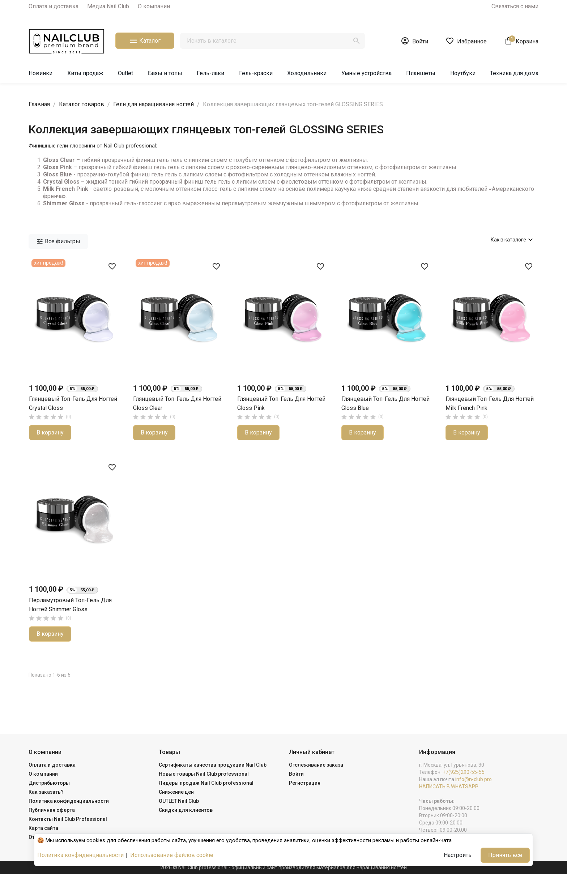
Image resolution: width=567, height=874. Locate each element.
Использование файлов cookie (171, 855)
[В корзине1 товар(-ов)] (521, 41)
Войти (296, 774)
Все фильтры (58, 241)
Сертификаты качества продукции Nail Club (213, 765)
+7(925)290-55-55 (464, 772)
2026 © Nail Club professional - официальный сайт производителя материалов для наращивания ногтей (283, 867)
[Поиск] (272, 41)
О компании (154, 6)
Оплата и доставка (53, 6)
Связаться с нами (514, 6)
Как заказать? (46, 792)
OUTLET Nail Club (179, 801)
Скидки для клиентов (186, 810)
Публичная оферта (52, 810)
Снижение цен (176, 792)
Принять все (505, 855)
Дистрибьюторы (49, 783)
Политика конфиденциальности (69, 801)
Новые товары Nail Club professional (204, 774)
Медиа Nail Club (108, 6)
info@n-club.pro (473, 779)
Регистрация (304, 783)
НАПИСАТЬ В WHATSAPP (448, 786)
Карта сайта (43, 828)
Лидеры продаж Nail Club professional (206, 783)
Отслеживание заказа (316, 765)
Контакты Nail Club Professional (68, 819)
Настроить (458, 855)
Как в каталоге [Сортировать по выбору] (513, 239)
